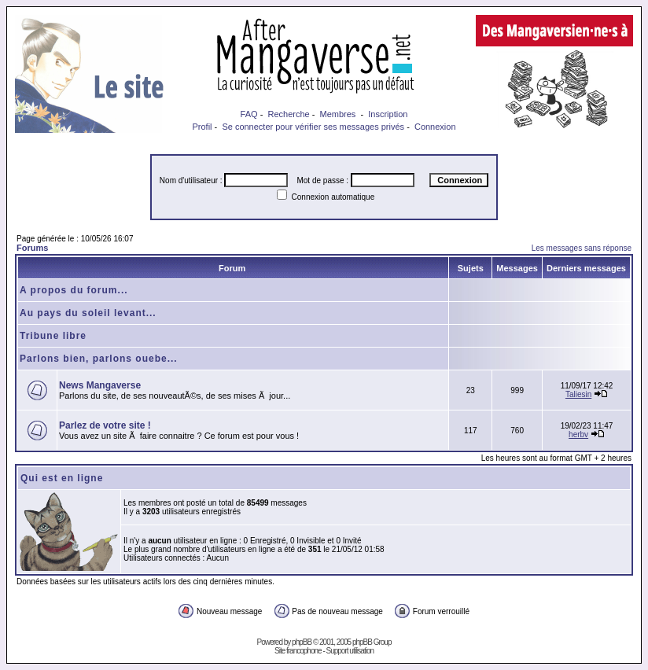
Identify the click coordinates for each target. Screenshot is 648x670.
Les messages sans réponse (581, 248)
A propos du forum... (74, 290)
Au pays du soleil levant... (88, 312)
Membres (338, 114)
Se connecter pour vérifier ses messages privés (313, 126)
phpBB (301, 642)
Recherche (288, 114)
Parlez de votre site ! (105, 425)
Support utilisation (350, 650)
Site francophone (298, 650)
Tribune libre (53, 335)
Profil (202, 126)
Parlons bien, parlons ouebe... (99, 358)
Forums (32, 247)
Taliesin (578, 394)
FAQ (249, 114)
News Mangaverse (100, 385)
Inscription (387, 114)
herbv (578, 434)
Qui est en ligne (61, 478)
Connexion (435, 126)
